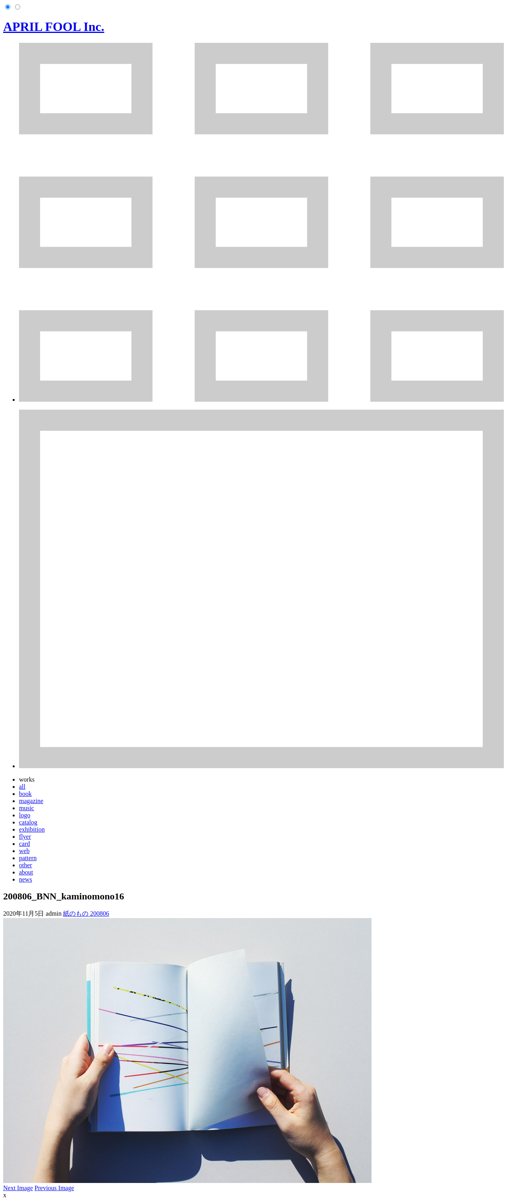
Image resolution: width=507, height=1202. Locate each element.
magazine (31, 800)
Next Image (18, 1188)
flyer (25, 836)
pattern (27, 858)
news (25, 879)
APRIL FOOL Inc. (53, 26)
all (22, 786)
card (24, 843)
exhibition (32, 829)
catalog (28, 822)
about (26, 872)
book (25, 793)
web (24, 850)
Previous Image (54, 1188)
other (25, 865)
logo (24, 815)
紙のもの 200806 (86, 913)
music (26, 808)
